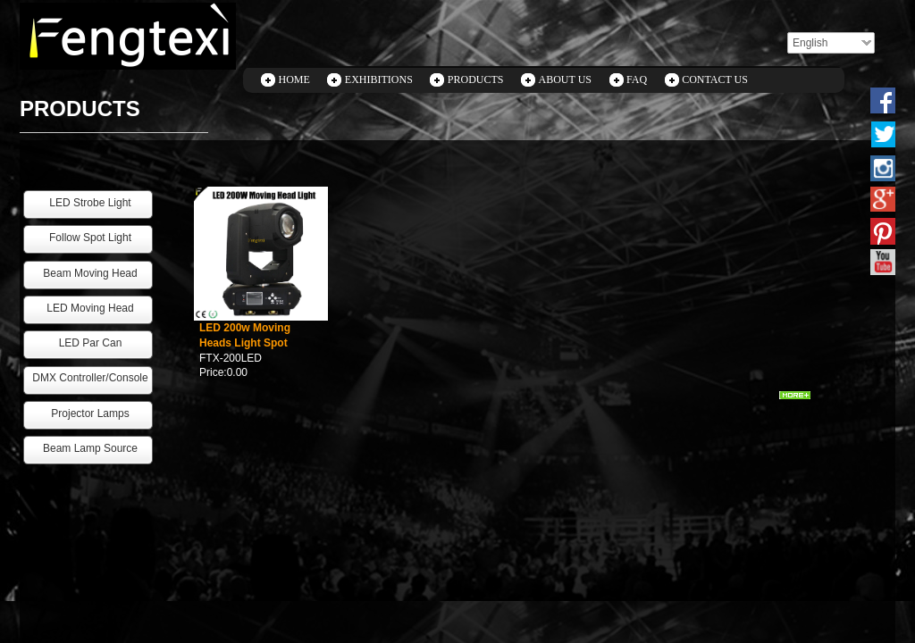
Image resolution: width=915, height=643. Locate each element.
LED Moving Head (89, 308)
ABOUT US (565, 79)
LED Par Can (90, 343)
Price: (213, 372)
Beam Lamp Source (90, 448)
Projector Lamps (90, 413)
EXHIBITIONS (379, 79)
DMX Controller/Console (89, 378)
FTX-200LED (230, 358)
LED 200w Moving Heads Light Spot (244, 335)
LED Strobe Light (89, 202)
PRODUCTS (476, 79)
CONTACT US (715, 79)
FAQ (636, 79)
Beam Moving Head (90, 273)
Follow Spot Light (90, 237)
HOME (294, 79)
